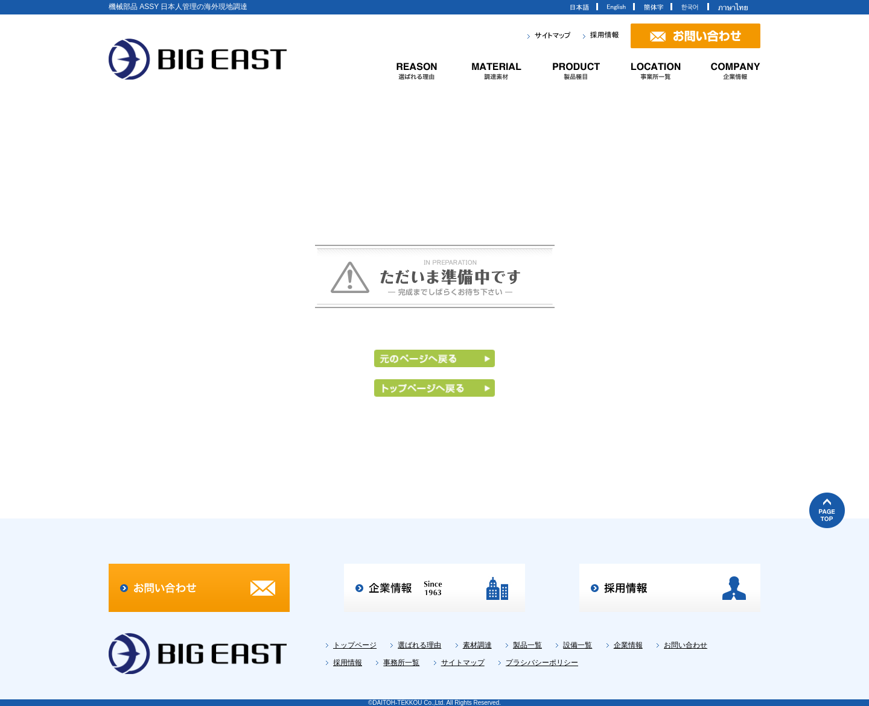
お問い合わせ (685, 645)
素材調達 (477, 645)
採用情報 (347, 662)
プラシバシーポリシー (542, 662)
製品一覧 (527, 645)
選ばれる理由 (419, 645)
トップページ (355, 645)
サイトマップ (463, 662)
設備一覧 (577, 645)
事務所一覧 (401, 662)
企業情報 (628, 645)
